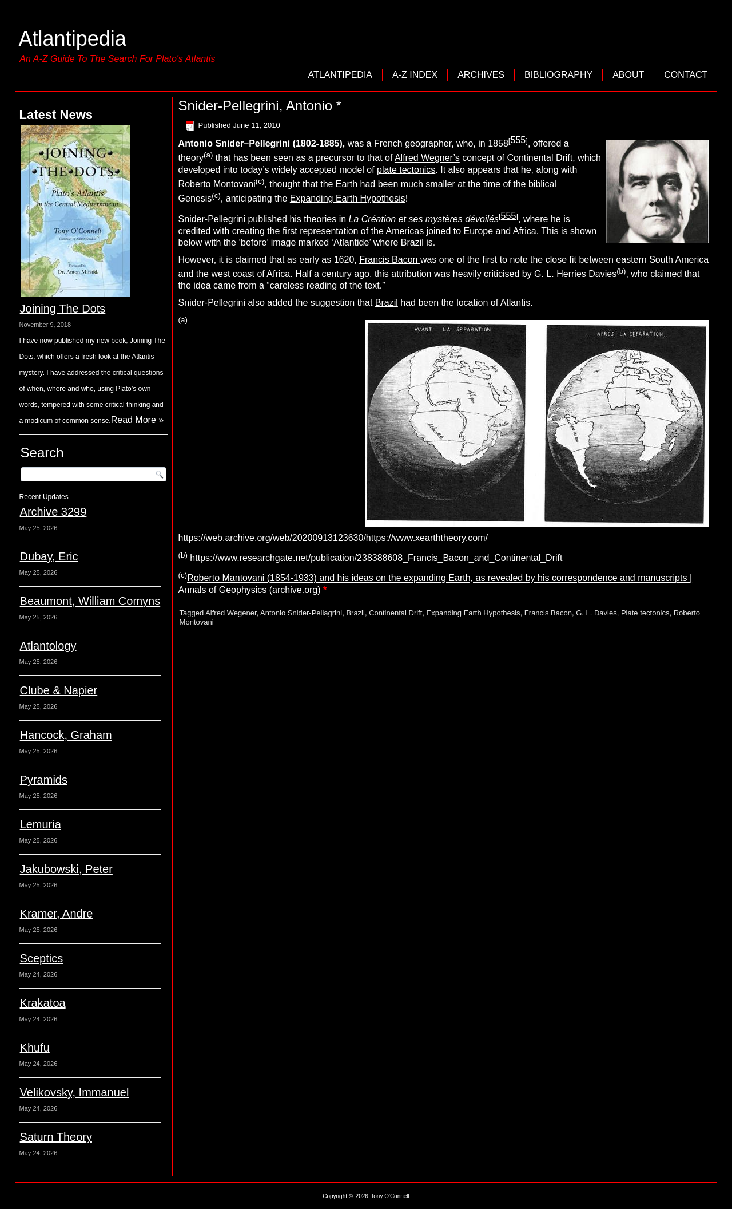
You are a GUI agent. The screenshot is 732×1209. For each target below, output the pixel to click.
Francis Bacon (389, 259)
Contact (685, 75)
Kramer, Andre (56, 913)
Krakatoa (43, 1003)
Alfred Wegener (230, 613)
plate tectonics (406, 170)
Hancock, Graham (66, 735)
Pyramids (43, 779)
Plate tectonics (645, 613)
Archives (481, 75)
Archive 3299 (53, 511)
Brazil (386, 302)
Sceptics (41, 958)
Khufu (35, 1047)
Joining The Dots (63, 308)
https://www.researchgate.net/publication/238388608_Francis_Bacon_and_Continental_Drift (376, 558)
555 (518, 140)
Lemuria (40, 824)
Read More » (137, 420)
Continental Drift (395, 613)
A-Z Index (414, 75)
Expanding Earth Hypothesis (347, 198)
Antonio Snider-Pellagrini (301, 613)
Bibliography (558, 75)
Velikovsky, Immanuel (74, 1092)
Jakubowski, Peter (66, 869)
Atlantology (48, 645)
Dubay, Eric (49, 556)
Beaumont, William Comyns (90, 601)
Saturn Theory (56, 1137)
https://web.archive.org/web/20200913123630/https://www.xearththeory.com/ (333, 538)
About (628, 75)
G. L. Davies (596, 613)
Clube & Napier (59, 690)
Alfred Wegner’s (427, 158)
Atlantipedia (72, 38)
